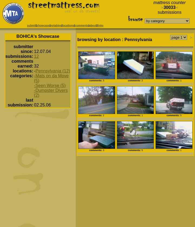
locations (68, 25)
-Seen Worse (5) (50, 85)
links (100, 25)
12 (36, 56)
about (93, 25)
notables (55, 25)
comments (81, 25)
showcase (43, 25)
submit (31, 25)
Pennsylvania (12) (52, 71)
